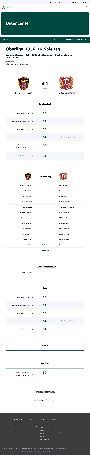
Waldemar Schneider (66, 218)
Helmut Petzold (64, 245)
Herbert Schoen (64, 191)
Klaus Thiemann (64, 223)
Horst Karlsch (21, 113)
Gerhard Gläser (27, 245)
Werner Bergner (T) (26, 185)
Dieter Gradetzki (23, 148)
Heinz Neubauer (27, 223)
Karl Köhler (16, 121)
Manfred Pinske (64, 212)
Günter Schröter (64, 239)
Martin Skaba (63, 196)
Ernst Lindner (21, 155)
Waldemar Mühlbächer (66, 207)
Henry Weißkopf (26, 196)
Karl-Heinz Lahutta (26, 212)
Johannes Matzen (69, 137)
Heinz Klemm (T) (64, 185)
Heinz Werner (27, 228)
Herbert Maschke (64, 201)
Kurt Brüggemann (26, 201)
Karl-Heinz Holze (64, 228)
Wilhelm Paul (23, 64)
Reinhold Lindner (21, 145)
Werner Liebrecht (26, 218)
